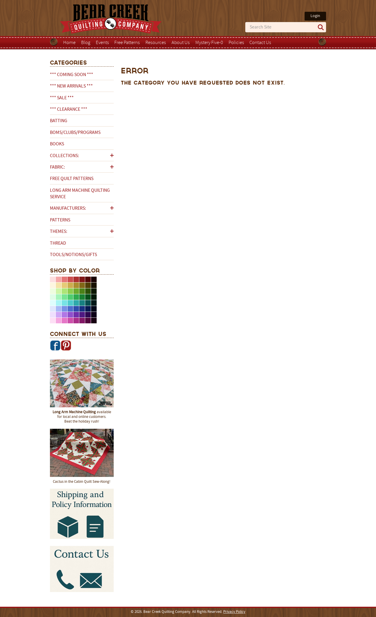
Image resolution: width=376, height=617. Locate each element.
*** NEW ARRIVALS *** (71, 86)
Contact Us (260, 43)
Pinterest (66, 345)
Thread (58, 243)
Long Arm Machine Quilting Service (80, 193)
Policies (236, 43)
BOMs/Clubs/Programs (75, 132)
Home (69, 43)
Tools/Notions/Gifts (73, 255)
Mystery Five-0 (209, 43)
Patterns (60, 220)
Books (57, 144)
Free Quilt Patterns (71, 178)
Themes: (58, 231)
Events (102, 43)
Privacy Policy (234, 612)
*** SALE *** (62, 98)
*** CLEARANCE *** (68, 109)
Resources (155, 43)
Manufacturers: (68, 208)
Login (315, 16)
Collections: (64, 156)
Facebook (55, 345)
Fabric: (57, 167)
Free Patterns (127, 43)
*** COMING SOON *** (71, 75)
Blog (85, 43)
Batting (58, 121)
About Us (181, 43)
